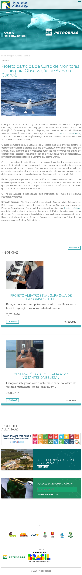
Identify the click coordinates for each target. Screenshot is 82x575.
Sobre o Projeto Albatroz (11, 56)
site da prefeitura (71, 208)
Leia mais (74, 248)
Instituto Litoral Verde (69, 133)
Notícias (27, 56)
